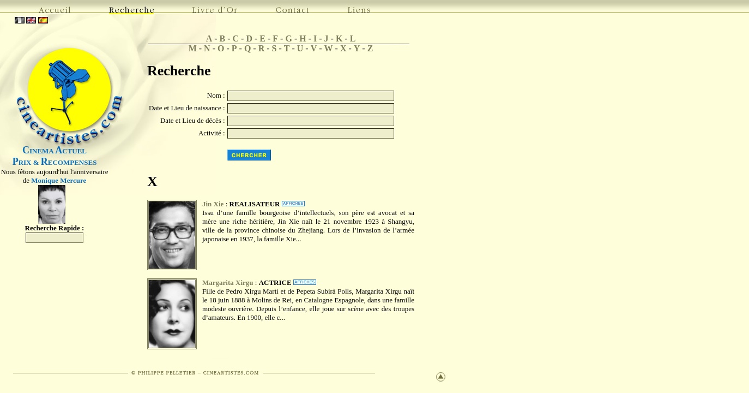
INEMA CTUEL (54, 151)
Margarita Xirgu (227, 282)
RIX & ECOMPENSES (55, 162)
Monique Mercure (58, 180)
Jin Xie (213, 204)
